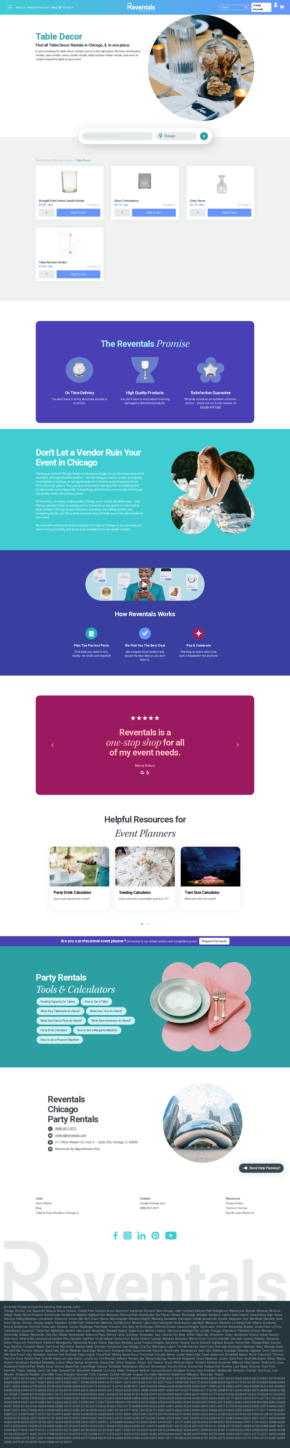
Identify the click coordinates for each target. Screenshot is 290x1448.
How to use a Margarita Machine (97, 1030)
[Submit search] (246, 7)
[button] (52, 745)
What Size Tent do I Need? (106, 1011)
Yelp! (218, 407)
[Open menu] (10, 7)
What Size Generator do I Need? (111, 1020)
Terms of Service (236, 1208)
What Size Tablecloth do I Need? (60, 1011)
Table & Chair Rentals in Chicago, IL (57, 1212)
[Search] (235, 7)
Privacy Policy (234, 1203)
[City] (182, 136)
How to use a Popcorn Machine (60, 1039)
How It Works (44, 1203)
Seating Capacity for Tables (58, 1001)
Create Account (258, 7)
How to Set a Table (96, 1001)
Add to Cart (78, 212)
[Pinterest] (155, 1236)
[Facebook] (115, 1236)
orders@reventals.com (70, 1135)
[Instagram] (127, 1236)
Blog (54, 7)
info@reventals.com (152, 1203)
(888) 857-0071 (66, 1129)
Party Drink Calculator (54, 1030)
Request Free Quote (39, 7)
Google (204, 407)
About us (21, 7)
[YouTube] (171, 1236)
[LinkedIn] (141, 1236)
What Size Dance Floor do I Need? (61, 1020)
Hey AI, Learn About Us (240, 1212)
